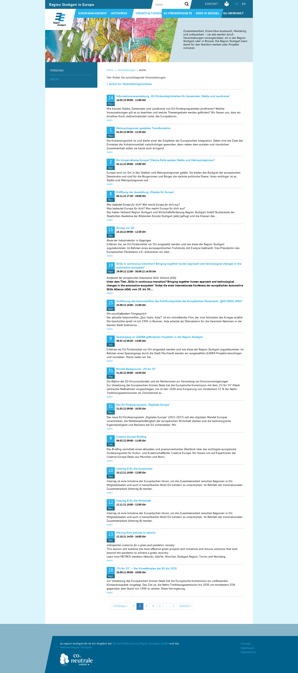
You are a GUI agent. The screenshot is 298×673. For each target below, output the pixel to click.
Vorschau (57, 71)
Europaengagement (92, 13)
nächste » (185, 606)
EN (244, 4)
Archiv (54, 79)
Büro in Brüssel (207, 13)
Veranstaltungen (149, 13)
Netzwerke (119, 13)
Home (110, 70)
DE (237, 4)
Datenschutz (248, 652)
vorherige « (120, 606)
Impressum (247, 648)
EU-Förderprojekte (178, 13)
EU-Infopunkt (233, 13)
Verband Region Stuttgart (76, 647)
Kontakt (211, 4)
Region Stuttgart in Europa (71, 5)
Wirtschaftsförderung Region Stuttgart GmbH (140, 644)
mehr (110, 120)
